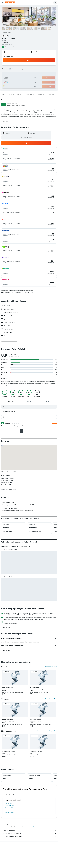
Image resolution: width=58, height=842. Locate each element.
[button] (2, 2)
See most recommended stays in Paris (47, 731)
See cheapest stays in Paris (49, 698)
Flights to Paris (8, 803)
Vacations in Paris (9, 807)
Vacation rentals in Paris (10, 812)
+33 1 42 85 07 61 (7, 44)
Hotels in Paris (8, 810)
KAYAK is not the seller (30, 831)
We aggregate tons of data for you (30, 833)
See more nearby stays (51, 666)
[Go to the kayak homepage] (10, 2)
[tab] (10, 401)
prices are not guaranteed (32, 826)
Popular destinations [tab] (22, 794)
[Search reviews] (30, 407)
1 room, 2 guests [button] (8, 56)
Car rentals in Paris (9, 805)
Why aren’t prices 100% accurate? (30, 836)
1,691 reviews (15, 47)
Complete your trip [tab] (9, 794)
